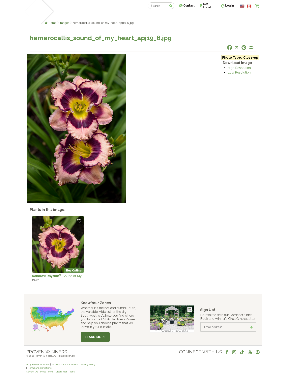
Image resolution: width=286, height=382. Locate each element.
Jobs (72, 371)
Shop (140, 15)
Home (52, 22)
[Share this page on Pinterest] (243, 47)
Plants (61, 15)
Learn (74, 15)
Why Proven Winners (37, 364)
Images (65, 22)
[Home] (31, 12)
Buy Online (74, 270)
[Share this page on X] (236, 47)
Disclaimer (61, 371)
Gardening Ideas (94, 15)
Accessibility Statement (65, 364)
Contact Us (32, 371)
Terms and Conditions (39, 367)
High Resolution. (239, 68)
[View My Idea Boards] (249, 16)
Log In (229, 5)
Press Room (46, 371)
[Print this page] (251, 47)
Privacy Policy (88, 364)
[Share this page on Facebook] (229, 47)
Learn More (95, 337)
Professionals (173, 15)
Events (153, 15)
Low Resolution (239, 72)
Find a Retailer (121, 15)
